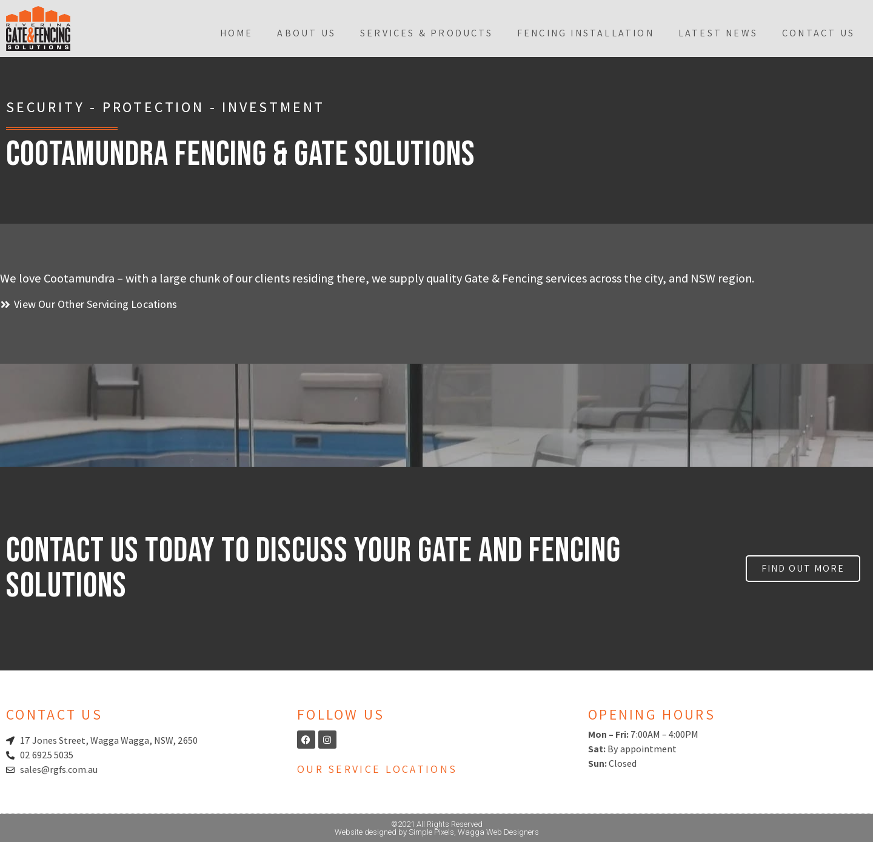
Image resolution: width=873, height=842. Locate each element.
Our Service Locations (377, 769)
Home (236, 33)
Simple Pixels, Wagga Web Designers (474, 832)
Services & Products (426, 33)
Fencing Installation (585, 33)
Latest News (718, 33)
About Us (306, 33)
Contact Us (818, 33)
